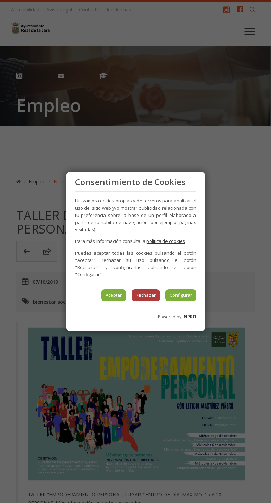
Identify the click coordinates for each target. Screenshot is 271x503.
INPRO (189, 317)
